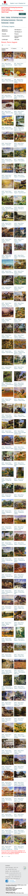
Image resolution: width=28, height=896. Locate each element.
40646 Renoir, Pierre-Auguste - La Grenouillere (19, 176)
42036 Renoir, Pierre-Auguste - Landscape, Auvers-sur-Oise (19, 528)
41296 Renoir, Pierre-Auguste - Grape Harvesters (20, 192)
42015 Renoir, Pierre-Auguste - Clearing (6, 368)
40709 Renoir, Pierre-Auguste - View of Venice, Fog (7, 193)
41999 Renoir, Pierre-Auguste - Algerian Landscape (6, 241)
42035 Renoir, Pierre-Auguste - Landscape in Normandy (7, 528)
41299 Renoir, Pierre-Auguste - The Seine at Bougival (6, 225)
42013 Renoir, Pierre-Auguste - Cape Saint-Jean (7, 352)
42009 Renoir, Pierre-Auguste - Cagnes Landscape (6, 320)
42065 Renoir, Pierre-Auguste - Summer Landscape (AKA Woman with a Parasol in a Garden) (7, 768)
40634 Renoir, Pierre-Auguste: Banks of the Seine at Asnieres (6, 177)
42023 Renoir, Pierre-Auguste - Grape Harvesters (7, 432)
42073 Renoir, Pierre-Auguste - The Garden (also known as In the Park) (7, 832)
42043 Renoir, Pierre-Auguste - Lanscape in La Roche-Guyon (7, 592)
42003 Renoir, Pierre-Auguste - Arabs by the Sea (7, 272)
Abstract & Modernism (5, 30)
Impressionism (6, 36)
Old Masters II (18, 31)
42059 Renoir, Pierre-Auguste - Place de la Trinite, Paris (6, 720)
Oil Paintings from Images (18, 17)
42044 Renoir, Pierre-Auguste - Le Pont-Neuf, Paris (19, 592)
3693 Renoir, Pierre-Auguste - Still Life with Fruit (7, 97)
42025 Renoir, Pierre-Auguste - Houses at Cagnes (7, 447)
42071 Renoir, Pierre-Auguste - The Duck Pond (7, 815)
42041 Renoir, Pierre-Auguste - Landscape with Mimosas (7, 576)
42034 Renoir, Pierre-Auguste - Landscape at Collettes (19, 512)
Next (9, 45)
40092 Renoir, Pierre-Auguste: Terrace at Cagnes (7, 128)
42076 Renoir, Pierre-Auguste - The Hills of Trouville (19, 848)
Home (3, 17)
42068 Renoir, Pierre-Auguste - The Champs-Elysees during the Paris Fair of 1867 (19, 784)
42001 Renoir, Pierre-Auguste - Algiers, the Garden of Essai (6, 257)
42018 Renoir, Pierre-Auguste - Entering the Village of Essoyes (19, 384)
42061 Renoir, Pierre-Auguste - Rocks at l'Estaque (6, 736)
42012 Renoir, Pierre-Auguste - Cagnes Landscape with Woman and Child (20, 337)
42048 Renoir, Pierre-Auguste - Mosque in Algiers (19, 624)
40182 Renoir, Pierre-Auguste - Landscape (6, 144)
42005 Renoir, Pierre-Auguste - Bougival (6, 288)
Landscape (5, 39)
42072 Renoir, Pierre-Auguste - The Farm (19, 815)
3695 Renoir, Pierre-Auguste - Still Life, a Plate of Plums (7, 113)
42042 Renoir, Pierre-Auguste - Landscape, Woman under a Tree (19, 576)
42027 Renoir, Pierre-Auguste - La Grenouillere (7, 463)
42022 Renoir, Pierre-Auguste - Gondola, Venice (19, 416)
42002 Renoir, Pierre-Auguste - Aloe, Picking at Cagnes (19, 257)
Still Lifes (16, 39)
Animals (4, 34)
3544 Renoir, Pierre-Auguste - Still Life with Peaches (7, 65)
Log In (16, 3)
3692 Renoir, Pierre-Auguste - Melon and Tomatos (18, 81)
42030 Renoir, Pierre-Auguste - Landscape (19, 479)
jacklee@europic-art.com (15, 875)
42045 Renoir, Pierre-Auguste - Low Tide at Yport (6, 608)
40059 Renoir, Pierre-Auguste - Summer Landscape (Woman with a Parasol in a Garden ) (19, 113)
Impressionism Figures (18, 36)
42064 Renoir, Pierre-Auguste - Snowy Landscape (19, 752)
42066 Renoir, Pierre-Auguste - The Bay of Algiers (19, 768)
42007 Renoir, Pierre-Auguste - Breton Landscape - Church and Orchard (7, 305)
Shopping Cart (22, 3)
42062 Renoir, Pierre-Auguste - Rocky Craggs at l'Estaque (19, 736)
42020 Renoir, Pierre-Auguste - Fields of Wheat (19, 400)
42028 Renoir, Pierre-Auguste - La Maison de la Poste (19, 464)
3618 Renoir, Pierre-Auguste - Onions (18, 64)
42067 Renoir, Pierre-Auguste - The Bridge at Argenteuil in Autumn (7, 784)
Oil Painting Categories (8, 26)
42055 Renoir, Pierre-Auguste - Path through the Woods (7, 688)
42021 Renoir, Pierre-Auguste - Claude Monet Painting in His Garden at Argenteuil (7, 417)
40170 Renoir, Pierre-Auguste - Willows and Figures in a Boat (19, 129)
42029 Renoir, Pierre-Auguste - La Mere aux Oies (6, 480)
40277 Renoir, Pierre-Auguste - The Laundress (19, 160)
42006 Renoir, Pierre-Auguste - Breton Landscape (19, 289)
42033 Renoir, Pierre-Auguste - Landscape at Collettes (6, 512)
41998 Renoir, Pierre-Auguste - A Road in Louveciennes (19, 225)
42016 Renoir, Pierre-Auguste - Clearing (19, 368)
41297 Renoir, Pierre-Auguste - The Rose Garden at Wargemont (7, 209)
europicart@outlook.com (16, 852)
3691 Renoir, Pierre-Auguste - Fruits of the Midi (7, 80)
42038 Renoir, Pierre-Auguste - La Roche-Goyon (20, 543)
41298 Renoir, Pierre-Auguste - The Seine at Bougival (19, 209)
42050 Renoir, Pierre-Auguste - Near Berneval (19, 639)
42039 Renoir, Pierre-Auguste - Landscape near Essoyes (7, 560)
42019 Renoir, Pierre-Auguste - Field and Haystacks (6, 400)
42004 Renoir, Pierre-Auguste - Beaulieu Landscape (19, 273)
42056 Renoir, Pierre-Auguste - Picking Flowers (19, 687)
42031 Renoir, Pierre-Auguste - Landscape (6, 495)
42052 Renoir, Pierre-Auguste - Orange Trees (19, 655)
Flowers (16, 34)
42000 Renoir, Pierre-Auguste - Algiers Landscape (19, 241)
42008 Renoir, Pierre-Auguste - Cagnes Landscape (19, 305)
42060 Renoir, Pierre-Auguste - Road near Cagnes (19, 720)
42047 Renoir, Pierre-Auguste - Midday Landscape (6, 624)
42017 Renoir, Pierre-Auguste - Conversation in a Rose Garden (7, 384)
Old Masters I (18, 29)
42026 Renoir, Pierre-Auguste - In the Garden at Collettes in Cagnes (19, 448)
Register (12, 3)
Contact (12, 22)
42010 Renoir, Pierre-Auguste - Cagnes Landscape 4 (19, 320)
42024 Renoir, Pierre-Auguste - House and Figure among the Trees (20, 432)
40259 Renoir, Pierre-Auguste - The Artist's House (19, 145)
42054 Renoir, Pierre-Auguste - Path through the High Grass (19, 672)
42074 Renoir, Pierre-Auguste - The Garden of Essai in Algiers (19, 832)
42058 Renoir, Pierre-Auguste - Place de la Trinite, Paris (19, 704)
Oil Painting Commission (8, 20)
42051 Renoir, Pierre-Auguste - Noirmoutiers (7, 655)
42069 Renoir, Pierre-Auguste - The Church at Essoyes (7, 800)
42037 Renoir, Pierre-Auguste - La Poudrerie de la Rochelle (7, 544)
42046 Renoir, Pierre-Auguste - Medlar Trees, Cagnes (19, 608)
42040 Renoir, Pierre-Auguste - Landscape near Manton (19, 560)
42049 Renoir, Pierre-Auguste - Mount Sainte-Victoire (7, 640)
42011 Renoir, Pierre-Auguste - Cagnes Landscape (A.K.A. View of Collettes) (7, 337)
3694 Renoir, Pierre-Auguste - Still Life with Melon (19, 97)
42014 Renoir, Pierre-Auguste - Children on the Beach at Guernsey (19, 352)
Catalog (8, 17)
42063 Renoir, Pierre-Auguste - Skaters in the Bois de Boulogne (7, 752)
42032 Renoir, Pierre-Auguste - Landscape (19, 495)
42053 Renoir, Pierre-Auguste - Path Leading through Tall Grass (7, 672)
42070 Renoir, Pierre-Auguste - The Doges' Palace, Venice (19, 800)
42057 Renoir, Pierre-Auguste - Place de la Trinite (6, 704)
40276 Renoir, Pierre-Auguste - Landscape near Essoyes (7, 161)
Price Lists (20, 20)
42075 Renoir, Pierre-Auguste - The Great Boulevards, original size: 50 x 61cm (7, 848)
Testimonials (5, 22)
